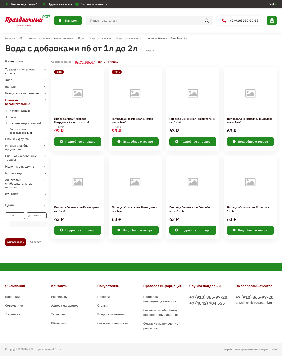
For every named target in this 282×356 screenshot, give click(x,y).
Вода (81, 38)
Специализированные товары (21, 157)
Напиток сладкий (20, 110)
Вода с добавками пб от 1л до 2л (167, 38)
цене (101, 61)
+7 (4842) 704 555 (207, 303)
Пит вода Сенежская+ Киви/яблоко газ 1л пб (192, 120)
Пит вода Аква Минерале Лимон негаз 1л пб (132, 120)
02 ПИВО (11, 194)
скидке (113, 61)
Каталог (68, 20)
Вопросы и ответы (111, 314)
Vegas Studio (269, 349)
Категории (14, 61)
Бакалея (11, 86)
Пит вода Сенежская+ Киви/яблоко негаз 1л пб (249, 120)
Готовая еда (14, 173)
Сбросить (36, 242)
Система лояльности (94, 4)
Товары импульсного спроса (20, 71)
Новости (103, 297)
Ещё (271, 4)
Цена (9, 205)
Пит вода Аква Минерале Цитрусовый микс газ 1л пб (71, 120)
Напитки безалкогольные (57, 38)
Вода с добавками (100, 38)
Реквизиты (59, 297)
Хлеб (8, 80)
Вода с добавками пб (129, 38)
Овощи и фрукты (17, 139)
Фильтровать (15, 242)
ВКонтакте (59, 323)
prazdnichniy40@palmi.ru (253, 302)
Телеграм (58, 314)
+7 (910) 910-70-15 (240, 21)
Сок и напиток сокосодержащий (21, 131)
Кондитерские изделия (22, 93)
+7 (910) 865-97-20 (208, 297)
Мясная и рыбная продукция (17, 147)
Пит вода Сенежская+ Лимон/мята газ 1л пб (134, 209)
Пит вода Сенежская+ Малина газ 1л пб (248, 209)
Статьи (102, 305)
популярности (85, 61)
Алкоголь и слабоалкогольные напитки (19, 183)
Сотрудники (14, 305)
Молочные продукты (20, 166)
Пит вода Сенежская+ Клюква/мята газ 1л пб (77, 209)
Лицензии (12, 314)
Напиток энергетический (25, 123)
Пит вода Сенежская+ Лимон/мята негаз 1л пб (191, 209)
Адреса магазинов (60, 4)
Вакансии (12, 297)
